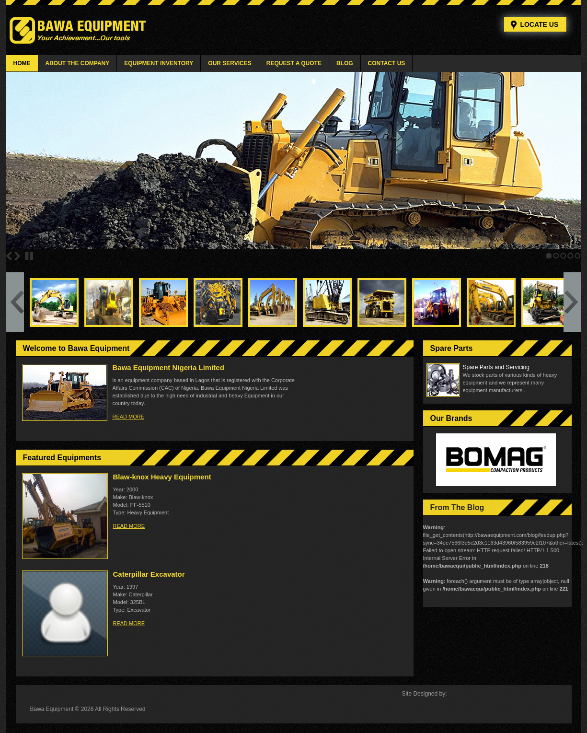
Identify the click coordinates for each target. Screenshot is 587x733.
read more (129, 416)
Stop (29, 256)
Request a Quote (294, 63)
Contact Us (386, 63)
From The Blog (457, 507)
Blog (344, 63)
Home (22, 63)
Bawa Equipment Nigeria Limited (168, 367)
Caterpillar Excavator (149, 574)
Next (17, 256)
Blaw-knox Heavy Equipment (162, 477)
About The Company (78, 63)
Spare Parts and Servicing (496, 367)
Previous (9, 256)
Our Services (229, 63)
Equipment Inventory (158, 63)
